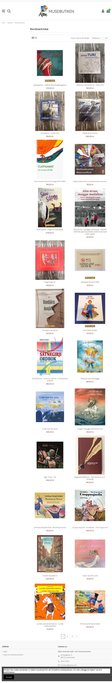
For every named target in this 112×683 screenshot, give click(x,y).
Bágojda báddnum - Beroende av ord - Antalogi (90, 478)
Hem (5, 651)
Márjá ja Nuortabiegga (90, 378)
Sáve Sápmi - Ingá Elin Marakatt (50, 229)
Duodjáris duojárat (50, 330)
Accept (9, 677)
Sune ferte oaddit (90, 330)
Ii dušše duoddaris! (50, 576)
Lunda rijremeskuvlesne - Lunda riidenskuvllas (50, 625)
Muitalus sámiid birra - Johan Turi (90, 85)
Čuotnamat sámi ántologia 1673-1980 (50, 181)
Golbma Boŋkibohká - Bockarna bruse (50, 527)
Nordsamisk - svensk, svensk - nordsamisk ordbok (50, 379)
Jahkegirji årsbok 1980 (90, 282)
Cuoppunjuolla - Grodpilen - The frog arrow (90, 527)
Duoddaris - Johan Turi (50, 133)
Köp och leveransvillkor (13, 655)
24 (107, 38)
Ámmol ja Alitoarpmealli (90, 624)
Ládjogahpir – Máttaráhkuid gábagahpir (50, 85)
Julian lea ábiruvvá (90, 576)
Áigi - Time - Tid (50, 477)
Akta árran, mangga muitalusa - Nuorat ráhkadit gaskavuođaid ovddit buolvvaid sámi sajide (90, 231)
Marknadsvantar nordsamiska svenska (90, 181)
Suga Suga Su (49, 282)
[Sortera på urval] (97, 38)
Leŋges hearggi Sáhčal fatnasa (90, 429)
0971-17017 (65, 661)
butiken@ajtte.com (69, 665)
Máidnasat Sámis (90, 133)
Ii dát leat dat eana (50, 429)
